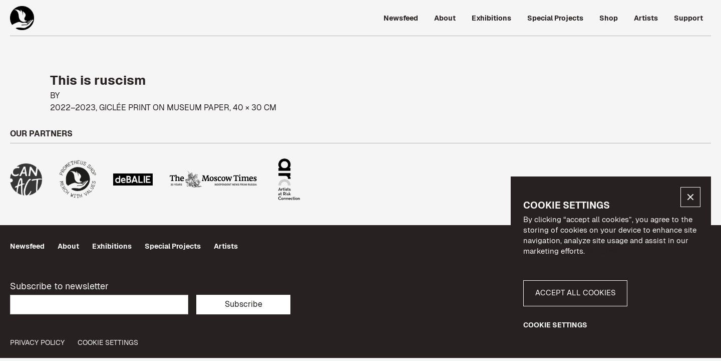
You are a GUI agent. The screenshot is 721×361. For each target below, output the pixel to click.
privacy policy (37, 342)
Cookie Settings (108, 342)
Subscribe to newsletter (59, 286)
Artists (226, 246)
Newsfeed (27, 246)
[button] (690, 197)
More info (603, 251)
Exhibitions (112, 246)
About (68, 246)
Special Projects (173, 246)
